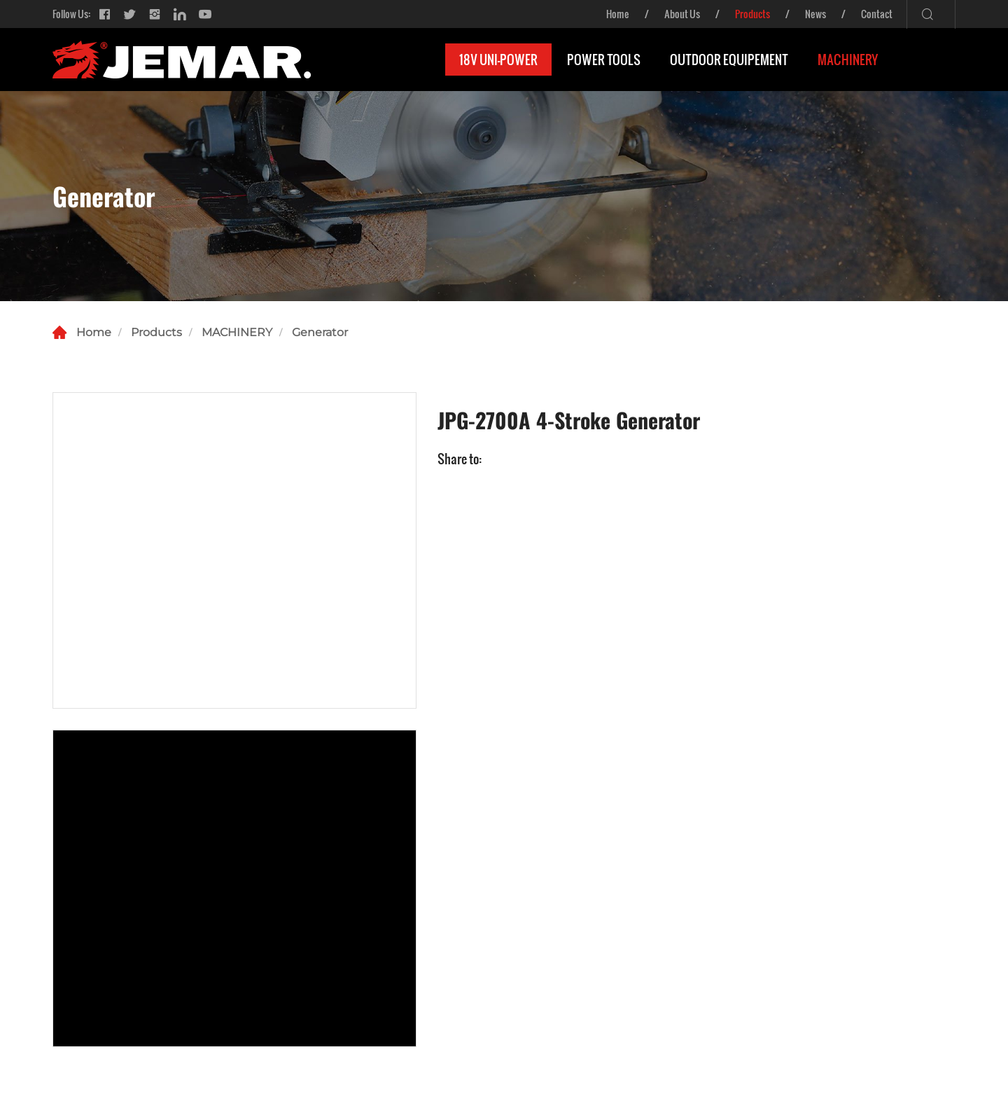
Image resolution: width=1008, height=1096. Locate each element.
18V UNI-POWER (498, 59)
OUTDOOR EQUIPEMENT (729, 59)
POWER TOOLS (603, 59)
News (815, 13)
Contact (876, 13)
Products (752, 13)
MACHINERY (848, 59)
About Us (682, 13)
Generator (320, 332)
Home (617, 13)
